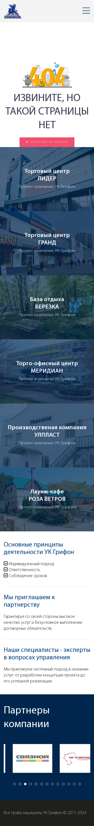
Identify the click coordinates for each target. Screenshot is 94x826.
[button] (86, 11)
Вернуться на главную (47, 142)
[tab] (14, 784)
